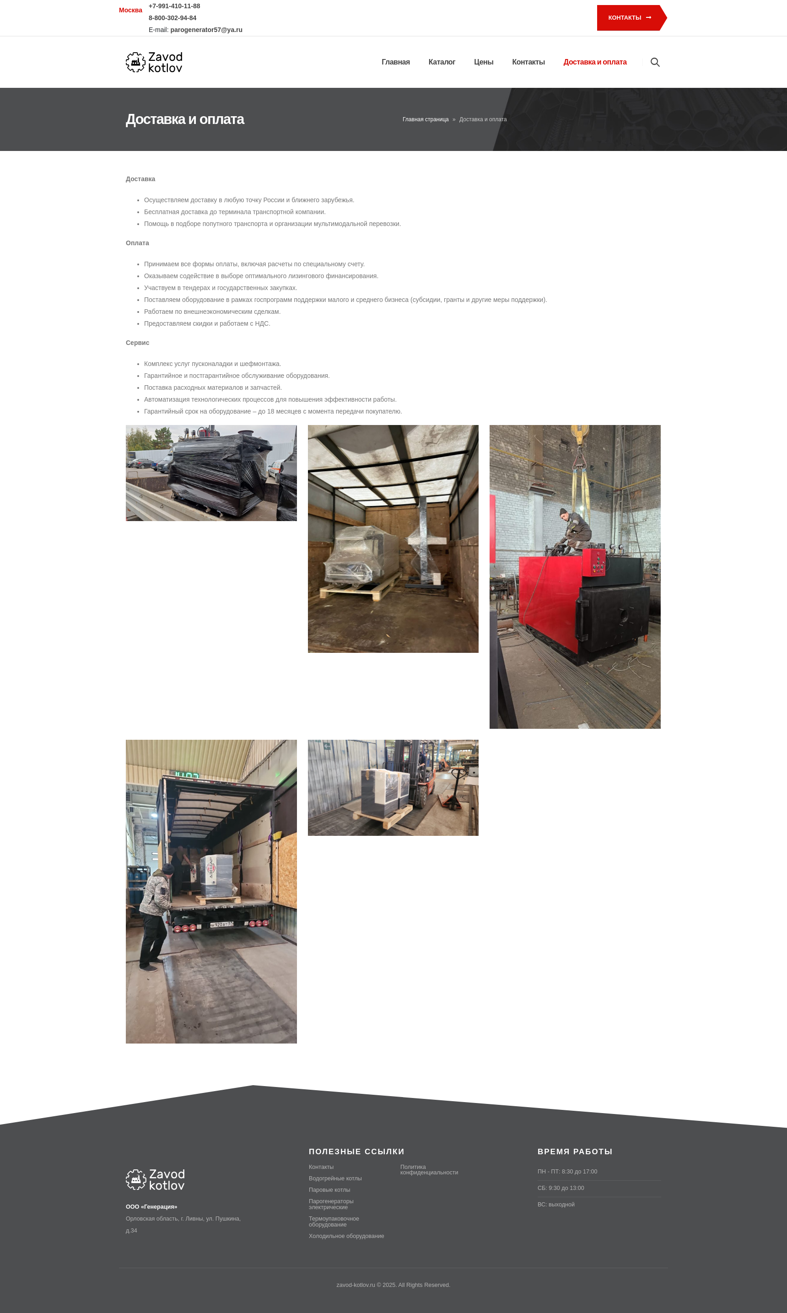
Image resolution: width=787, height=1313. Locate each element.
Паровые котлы (329, 1190)
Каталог (442, 62)
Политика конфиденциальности (429, 1170)
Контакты (630, 17)
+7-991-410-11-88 (174, 6)
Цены (483, 62)
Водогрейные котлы (335, 1178)
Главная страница (426, 119)
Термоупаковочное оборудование (334, 1222)
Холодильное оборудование (346, 1236)
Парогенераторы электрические (331, 1204)
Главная (396, 62)
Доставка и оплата (595, 62)
